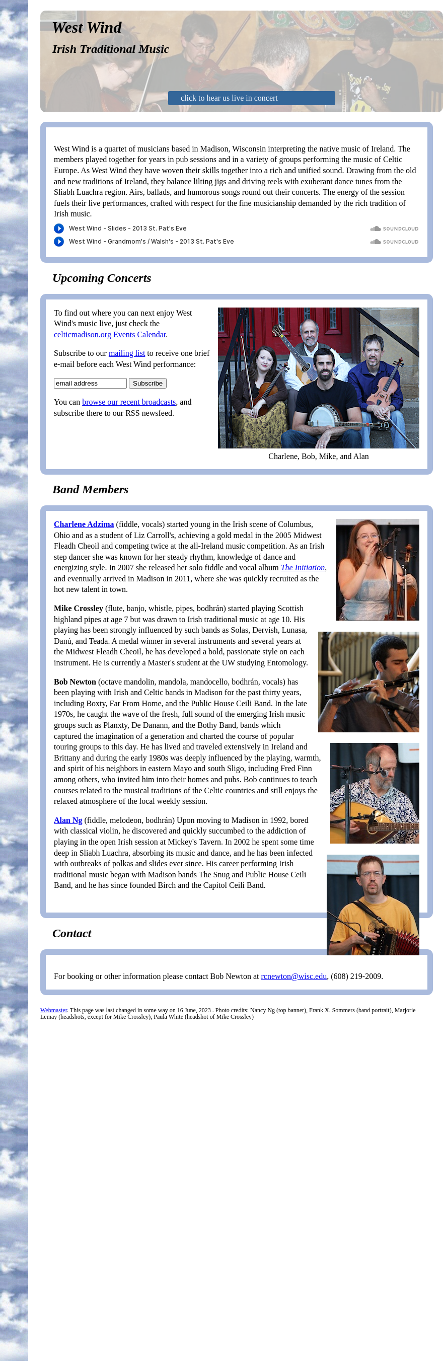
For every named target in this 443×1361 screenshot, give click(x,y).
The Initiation (303, 567)
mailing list (127, 353)
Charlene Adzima (84, 524)
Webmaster (53, 1010)
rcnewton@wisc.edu (294, 976)
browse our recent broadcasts (129, 402)
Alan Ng (68, 820)
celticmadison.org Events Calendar (110, 334)
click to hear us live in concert (229, 98)
